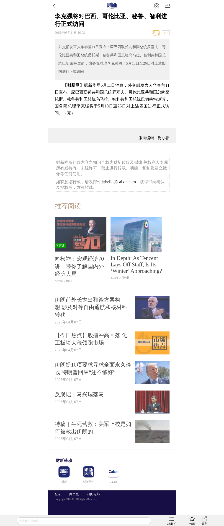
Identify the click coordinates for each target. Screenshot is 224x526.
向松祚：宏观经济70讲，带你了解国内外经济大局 (79, 266)
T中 (165, 32)
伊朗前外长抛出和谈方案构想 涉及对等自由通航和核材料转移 (91, 307)
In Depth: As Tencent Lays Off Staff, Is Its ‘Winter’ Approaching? (136, 264)
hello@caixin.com (120, 182)
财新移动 (64, 460)
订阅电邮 (92, 494)
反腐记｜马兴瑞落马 (79, 394)
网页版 (74, 494)
